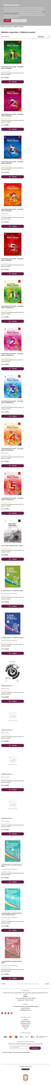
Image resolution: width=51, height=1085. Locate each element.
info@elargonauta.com (25, 1010)
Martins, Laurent (5, 688)
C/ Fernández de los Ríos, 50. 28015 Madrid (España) (25, 1006)
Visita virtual (25, 1026)
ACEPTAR (7, 20)
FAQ (25, 1028)
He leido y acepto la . (16, 1052)
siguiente (47, 983)
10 (30, 984)
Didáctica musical (18, 26)
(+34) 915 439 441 (25, 1008)
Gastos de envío (25, 1025)
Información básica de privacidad (22, 1052)
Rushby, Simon (4, 213)
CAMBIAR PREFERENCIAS (19, 20)
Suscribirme (35, 1048)
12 (35, 984)
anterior (3, 983)
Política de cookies (25, 1021)
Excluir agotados (5, 36)
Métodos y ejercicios (6, 26)
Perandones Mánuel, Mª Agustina (9, 593)
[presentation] (13, 1057)
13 (37, 984)
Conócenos (25, 1019)
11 (32, 984)
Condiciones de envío (25, 1023)
